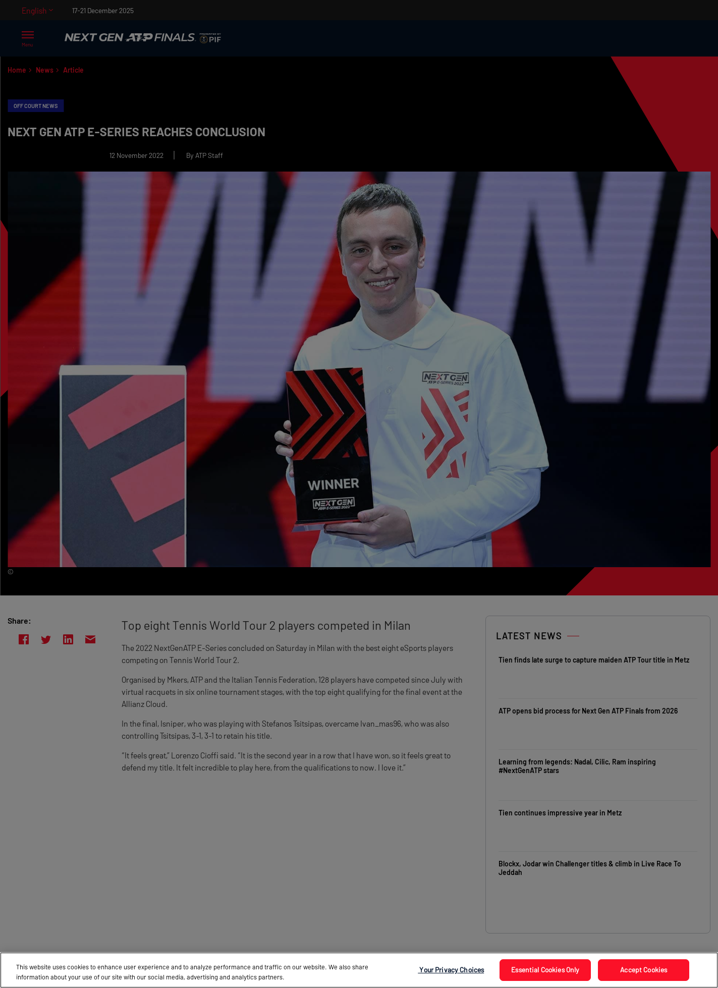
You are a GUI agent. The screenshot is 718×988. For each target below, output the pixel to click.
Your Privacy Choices (451, 969)
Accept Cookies (643, 969)
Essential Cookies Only (545, 969)
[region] (359, 970)
